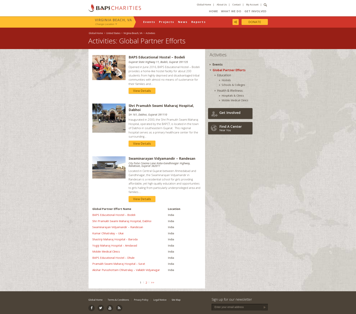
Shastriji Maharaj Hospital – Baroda (115, 239)
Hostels (226, 80)
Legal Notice (160, 299)
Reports (198, 22)
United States (113, 33)
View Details (142, 91)
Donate (254, 22)
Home (213, 11)
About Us (222, 4)
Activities (150, 33)
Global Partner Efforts (229, 70)
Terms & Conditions (118, 299)
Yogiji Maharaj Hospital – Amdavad (114, 245)
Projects (166, 22)
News (183, 22)
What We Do (231, 11)
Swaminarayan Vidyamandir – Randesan (117, 227)
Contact (236, 4)
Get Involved (256, 11)
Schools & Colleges (233, 85)
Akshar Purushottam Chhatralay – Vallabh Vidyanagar (126, 270)
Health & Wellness (230, 91)
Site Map (176, 299)
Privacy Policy (141, 299)
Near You (235, 128)
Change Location (104, 24)
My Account (252, 4)
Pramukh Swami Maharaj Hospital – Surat (118, 264)
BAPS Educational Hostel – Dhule (113, 258)
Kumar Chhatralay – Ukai (107, 233)
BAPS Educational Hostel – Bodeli (113, 215)
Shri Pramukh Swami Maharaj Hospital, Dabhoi (121, 221)
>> (152, 282)
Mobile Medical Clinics (106, 251)
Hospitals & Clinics (233, 95)
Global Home (204, 4)
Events (149, 22)
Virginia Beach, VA (113, 20)
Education (224, 75)
